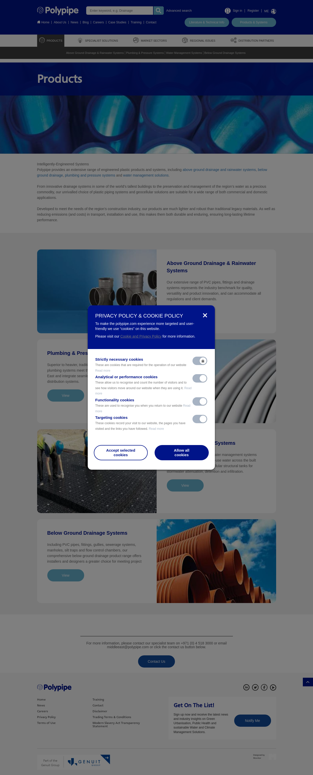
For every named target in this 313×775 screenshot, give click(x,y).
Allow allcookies (181, 452)
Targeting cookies (140, 423)
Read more (102, 370)
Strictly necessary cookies (140, 364)
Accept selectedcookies (120, 452)
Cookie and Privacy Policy (140, 336)
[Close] (205, 315)
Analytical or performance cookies (143, 385)
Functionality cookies (142, 405)
